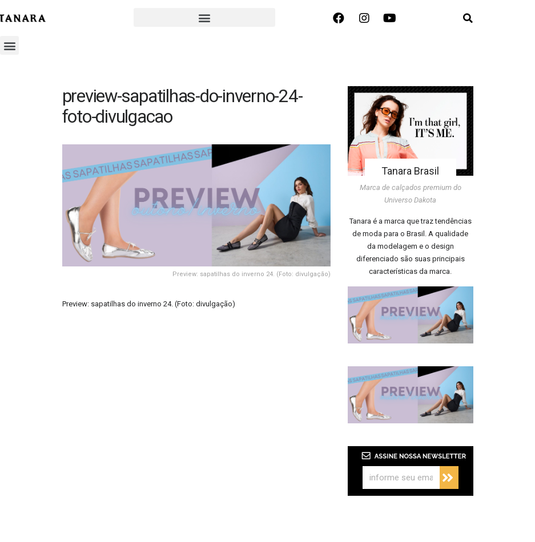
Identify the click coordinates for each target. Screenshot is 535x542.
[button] (204, 17)
